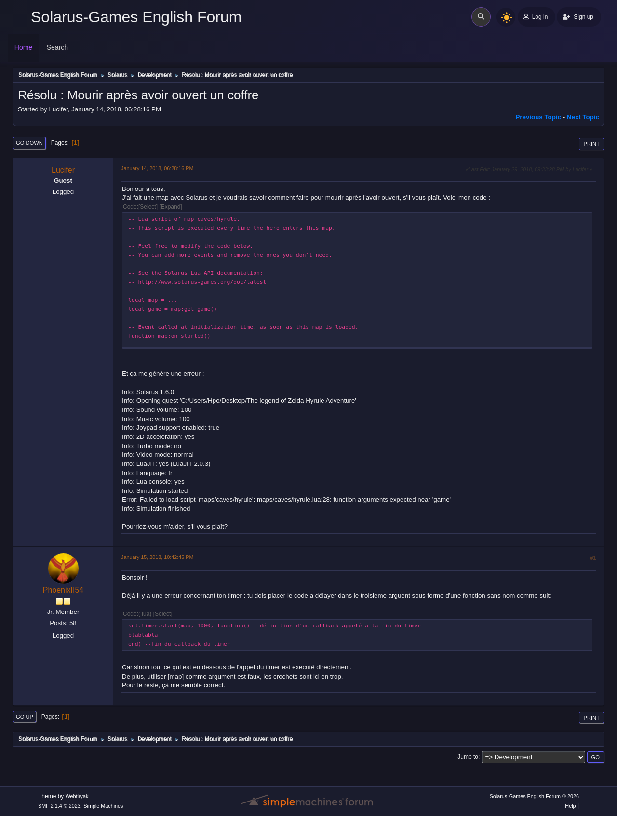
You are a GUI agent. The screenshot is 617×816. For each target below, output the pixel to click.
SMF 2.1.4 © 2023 (59, 806)
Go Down (29, 143)
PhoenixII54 (63, 590)
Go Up (24, 717)
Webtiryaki (78, 796)
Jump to (467, 756)
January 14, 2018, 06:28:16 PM (157, 168)
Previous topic (538, 117)
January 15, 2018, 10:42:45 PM (157, 557)
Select (148, 207)
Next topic (583, 117)
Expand (171, 207)
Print (591, 144)
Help (570, 806)
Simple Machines (103, 806)
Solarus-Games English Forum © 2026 (534, 796)
